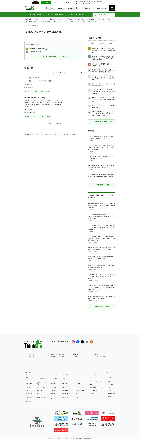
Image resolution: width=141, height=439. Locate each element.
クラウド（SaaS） (71, 134)
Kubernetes (38, 21)
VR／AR (40, 390)
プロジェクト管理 (80, 390)
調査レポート (93, 384)
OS (109, 19)
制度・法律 (28, 401)
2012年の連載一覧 (34, 25)
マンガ (77, 21)
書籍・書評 (110, 381)
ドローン (84, 3)
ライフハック (66, 397)
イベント (110, 387)
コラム (109, 390)
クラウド (70, 19)
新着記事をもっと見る (102, 185)
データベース (52, 134)
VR (72, 21)
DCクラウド (93, 1)
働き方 (77, 393)
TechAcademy (111, 393)
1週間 (101, 43)
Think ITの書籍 (86, 21)
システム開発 (101, 19)
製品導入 (68, 2)
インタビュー (66, 21)
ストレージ (62, 19)
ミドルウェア (79, 378)
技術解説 (110, 378)
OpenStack (47, 21)
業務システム (93, 378)
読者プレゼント (71, 8)
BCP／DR (40, 393)
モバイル (65, 387)
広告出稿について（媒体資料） (58, 354)
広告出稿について (101, 8)
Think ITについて (89, 8)
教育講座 (88, 3)
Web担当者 (78, 1)
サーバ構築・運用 (94, 390)
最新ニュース (61, 8)
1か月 (111, 43)
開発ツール (65, 383)
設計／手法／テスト (41, 134)
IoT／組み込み (91, 19)
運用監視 (53, 393)
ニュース (110, 375)
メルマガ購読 (51, 8)
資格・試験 (28, 397)
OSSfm (94, 21)
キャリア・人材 (41, 397)
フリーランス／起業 (55, 397)
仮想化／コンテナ (79, 19)
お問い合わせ (76, 354)
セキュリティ (66, 393)
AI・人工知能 (29, 21)
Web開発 (78, 383)
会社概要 (75, 357)
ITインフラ (36, 19)
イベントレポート (56, 21)
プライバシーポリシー (34, 357)
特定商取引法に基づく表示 (57, 357)
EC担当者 (84, 1)
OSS (27, 390)
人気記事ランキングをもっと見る (102, 122)
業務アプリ (28, 387)
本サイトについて (33, 354)
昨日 (92, 43)
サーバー (44, 19)
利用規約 (97, 354)
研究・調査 (99, 1)
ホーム (25, 25)
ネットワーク (53, 19)
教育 (77, 397)
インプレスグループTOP (100, 357)
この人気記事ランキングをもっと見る (54, 56)
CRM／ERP (78, 387)
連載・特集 (28, 19)
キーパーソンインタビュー (96, 381)
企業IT (56, 2)
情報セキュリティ (94, 387)
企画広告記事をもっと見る (101, 307)
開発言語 (53, 383)
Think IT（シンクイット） (33, 8)
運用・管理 (65, 390)
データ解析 (53, 387)
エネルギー (78, 3)
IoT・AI (88, 1)
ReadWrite (110, 396)
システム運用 (29, 393)
